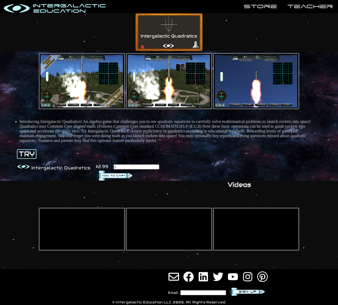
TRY (27, 154)
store (260, 6)
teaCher (310, 6)
